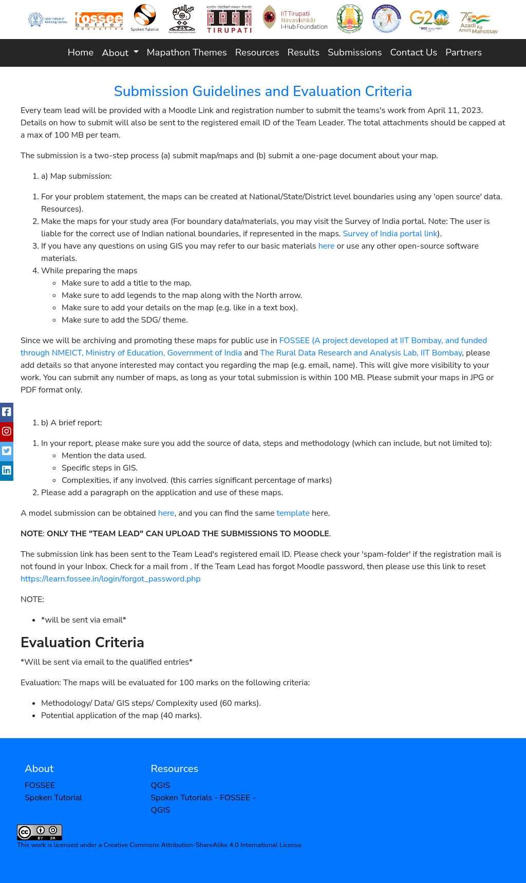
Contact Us (413, 52)
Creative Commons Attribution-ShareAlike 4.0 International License (203, 845)
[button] (120, 52)
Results (304, 52)
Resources (257, 52)
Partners (463, 52)
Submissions (355, 52)
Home (80, 52)
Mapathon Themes (187, 52)
